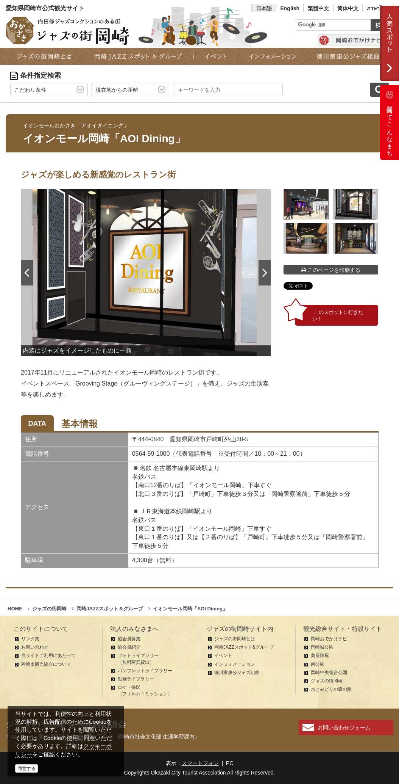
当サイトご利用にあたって (48, 655)
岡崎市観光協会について (46, 664)
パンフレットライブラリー (145, 670)
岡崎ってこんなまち (389, 122)
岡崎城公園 (322, 647)
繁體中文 (318, 8)
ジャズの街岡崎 (327, 681)
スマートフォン (200, 763)
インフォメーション (234, 664)
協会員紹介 (129, 647)
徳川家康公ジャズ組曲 (237, 672)
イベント (223, 655)
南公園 (317, 664)
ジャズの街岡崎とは (234, 638)
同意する (26, 768)
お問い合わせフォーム (344, 727)
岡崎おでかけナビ (329, 638)
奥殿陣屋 (320, 655)
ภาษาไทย (378, 8)
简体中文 (347, 8)
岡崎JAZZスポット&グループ (244, 647)
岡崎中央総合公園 (329, 672)
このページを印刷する (331, 270)
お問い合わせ (34, 647)
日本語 (264, 8)
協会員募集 (129, 638)
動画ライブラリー (136, 679)
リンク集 (30, 638)
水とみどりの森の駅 (331, 689)
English (289, 8)
